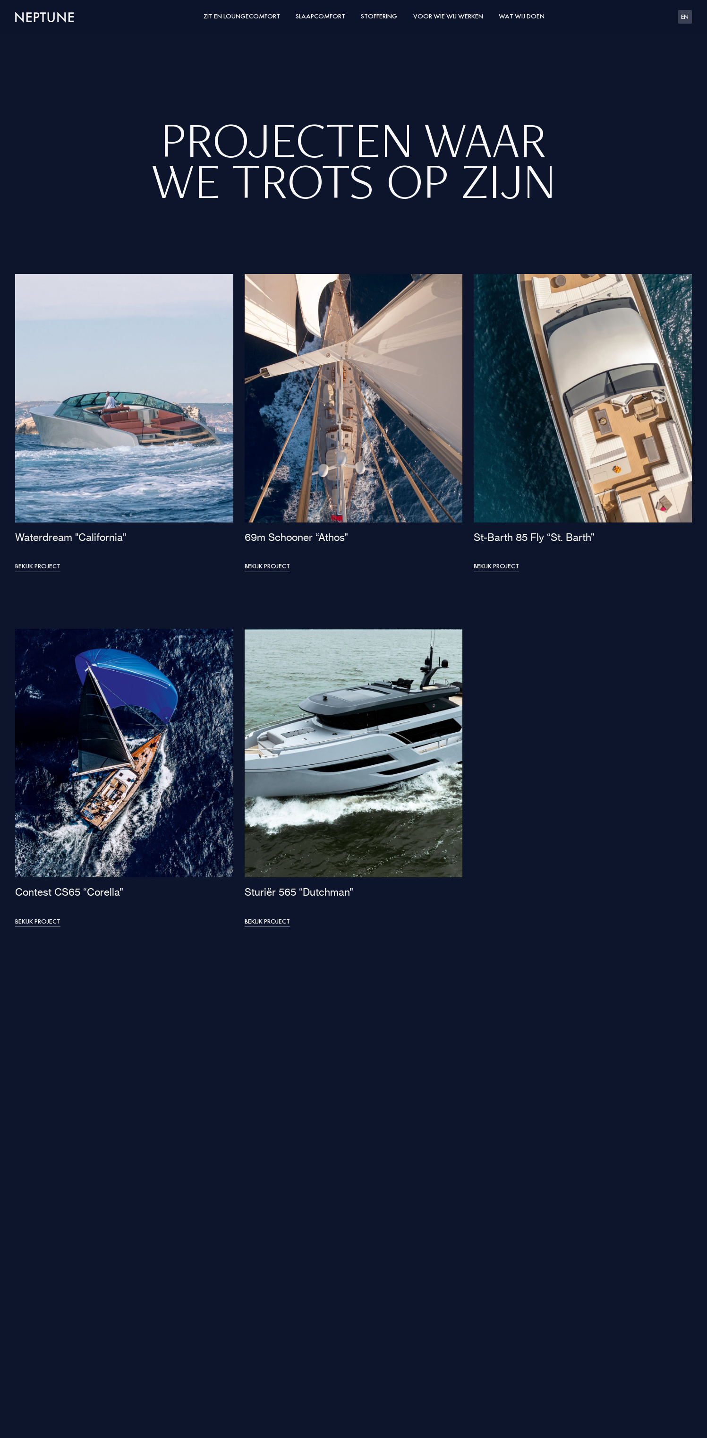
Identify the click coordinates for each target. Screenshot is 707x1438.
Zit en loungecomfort (242, 16)
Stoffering (379, 16)
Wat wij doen (522, 16)
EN (685, 17)
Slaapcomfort (320, 16)
